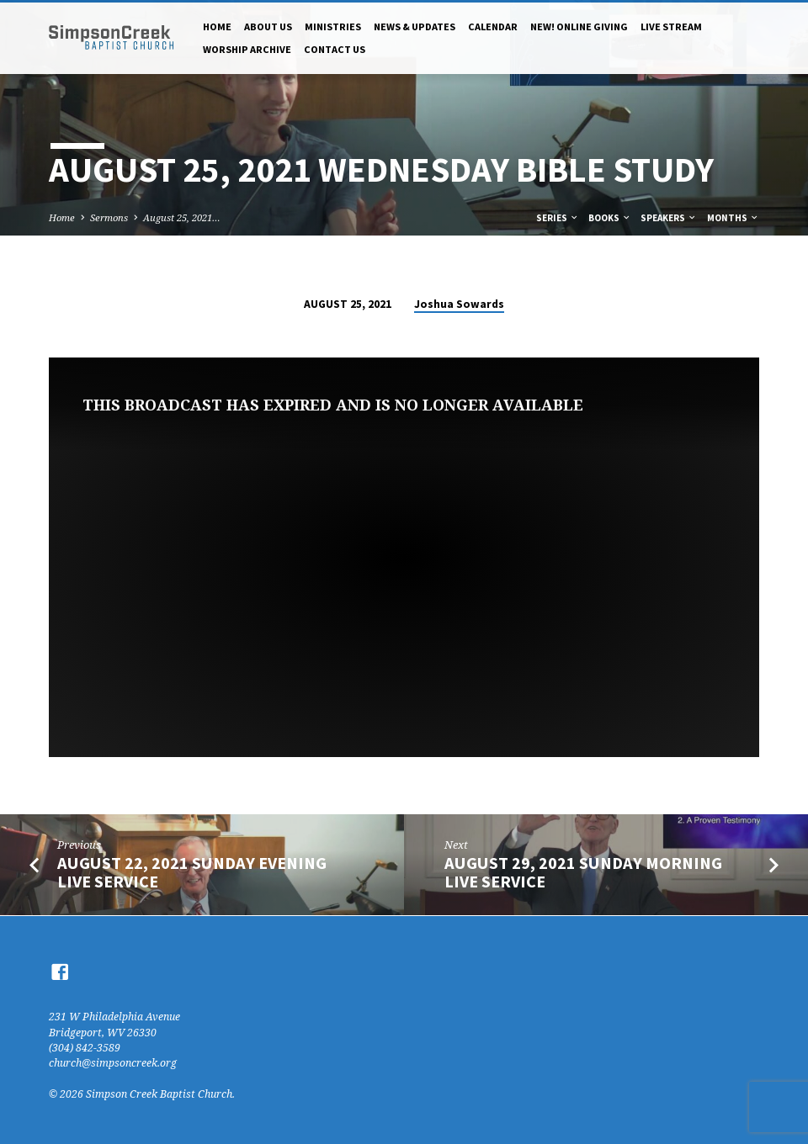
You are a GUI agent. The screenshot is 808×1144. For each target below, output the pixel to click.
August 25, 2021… (182, 217)
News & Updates (414, 26)
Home (217, 26)
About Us (268, 26)
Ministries (333, 26)
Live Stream (671, 26)
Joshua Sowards (459, 304)
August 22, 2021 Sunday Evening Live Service (192, 872)
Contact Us (334, 49)
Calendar (493, 26)
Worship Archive (247, 49)
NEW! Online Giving (579, 26)
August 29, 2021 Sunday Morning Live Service (583, 872)
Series (557, 218)
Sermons (109, 217)
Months (733, 218)
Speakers (669, 218)
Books (609, 218)
